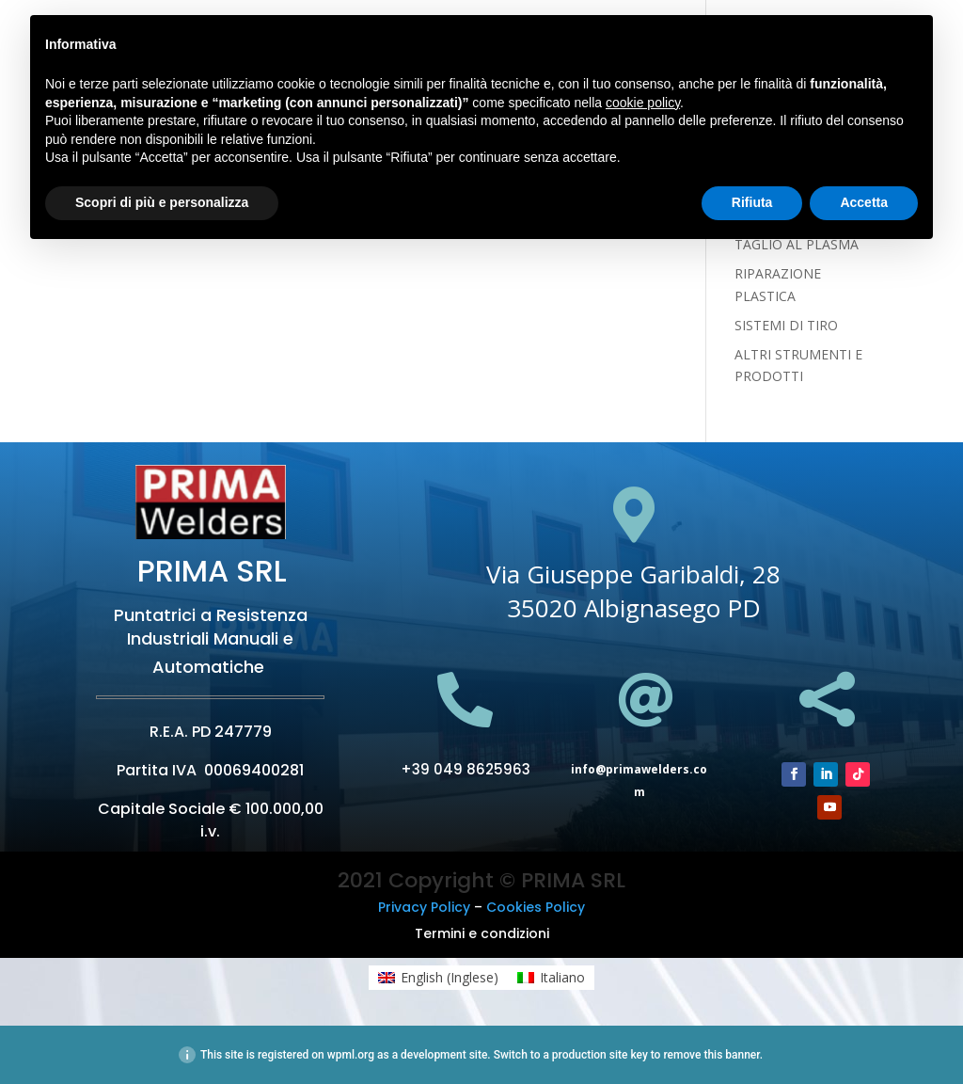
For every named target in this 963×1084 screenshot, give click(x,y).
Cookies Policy (535, 907)
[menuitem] (438, 977)
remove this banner (711, 1054)
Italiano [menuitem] (562, 977)
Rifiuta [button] (752, 202)
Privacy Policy (424, 907)
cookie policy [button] (643, 102)
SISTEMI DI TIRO (786, 325)
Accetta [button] (864, 202)
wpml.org (350, 1054)
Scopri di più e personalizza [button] (161, 202)
